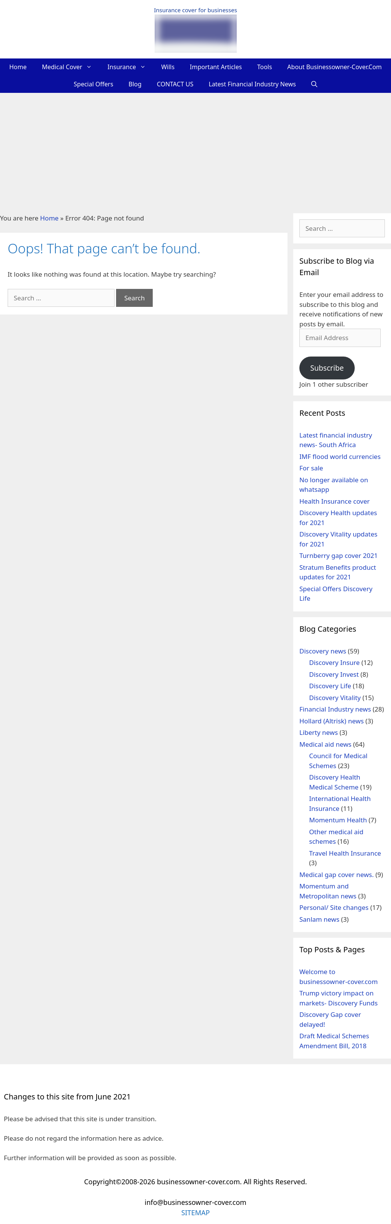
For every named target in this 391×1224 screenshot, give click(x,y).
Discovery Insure (334, 662)
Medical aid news (325, 744)
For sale (311, 468)
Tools (264, 67)
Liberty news (318, 732)
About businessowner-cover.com (334, 67)
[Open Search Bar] (314, 84)
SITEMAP (195, 1212)
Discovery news (322, 651)
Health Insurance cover (334, 501)
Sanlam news (319, 919)
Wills (167, 67)
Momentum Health (338, 819)
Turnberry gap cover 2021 (338, 555)
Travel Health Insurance (345, 853)
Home (18, 67)
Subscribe (327, 368)
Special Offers (93, 84)
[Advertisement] (195, 150)
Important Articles (216, 67)
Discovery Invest (334, 674)
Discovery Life (330, 685)
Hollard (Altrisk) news (331, 721)
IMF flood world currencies (340, 456)
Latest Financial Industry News (252, 84)
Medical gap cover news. (336, 874)
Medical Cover (71, 67)
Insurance (130, 67)
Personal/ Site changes (333, 907)
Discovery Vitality (335, 697)
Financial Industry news (335, 709)
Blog (135, 84)
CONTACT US (175, 84)
